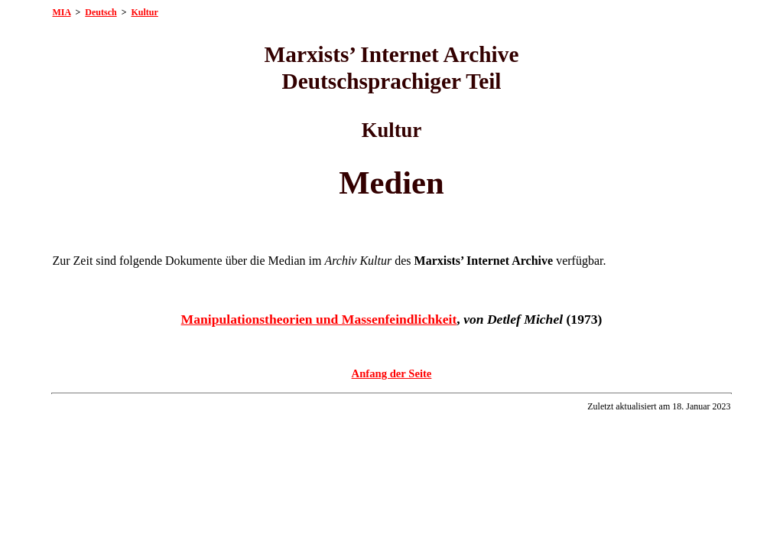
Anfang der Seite (392, 373)
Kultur (145, 12)
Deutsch (100, 12)
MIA (61, 12)
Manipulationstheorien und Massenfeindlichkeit (319, 319)
